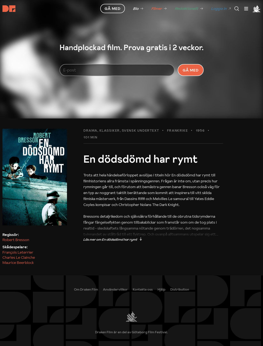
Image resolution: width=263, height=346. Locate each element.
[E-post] (117, 70)
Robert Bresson (15, 239)
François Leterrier (17, 252)
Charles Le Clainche (18, 257)
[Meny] (237, 9)
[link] (138, 8)
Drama (90, 130)
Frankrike (177, 130)
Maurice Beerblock (18, 262)
